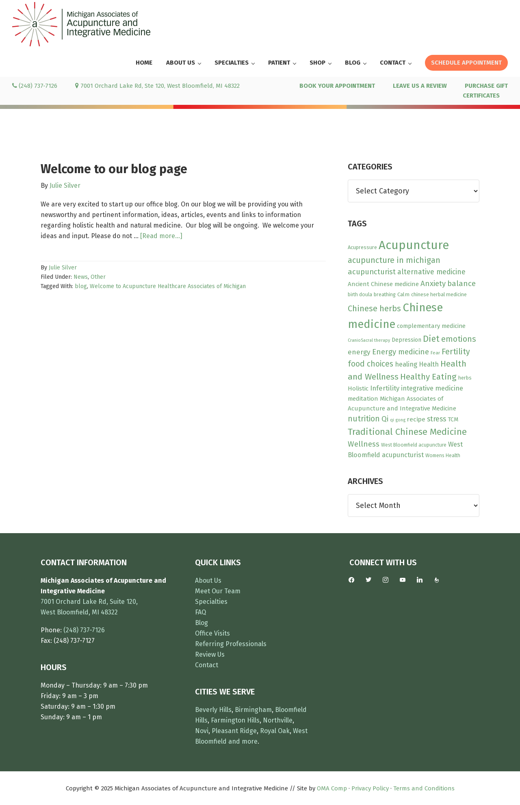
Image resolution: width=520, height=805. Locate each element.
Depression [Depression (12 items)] (406, 339)
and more (243, 741)
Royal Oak (275, 731)
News (81, 276)
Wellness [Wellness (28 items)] (363, 444)
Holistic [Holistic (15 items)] (358, 388)
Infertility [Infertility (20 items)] (384, 388)
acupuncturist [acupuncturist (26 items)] (372, 271)
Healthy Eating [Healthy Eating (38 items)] (428, 377)
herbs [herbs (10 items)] (465, 378)
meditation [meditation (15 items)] (363, 398)
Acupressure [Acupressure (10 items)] (362, 247)
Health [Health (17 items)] (429, 364)
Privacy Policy (370, 788)
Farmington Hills (235, 720)
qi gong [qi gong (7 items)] (397, 420)
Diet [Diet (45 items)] (431, 339)
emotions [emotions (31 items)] (458, 339)
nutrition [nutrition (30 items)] (364, 418)
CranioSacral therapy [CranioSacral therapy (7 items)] (369, 340)
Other (98, 276)
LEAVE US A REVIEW (420, 85)
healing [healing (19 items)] (406, 364)
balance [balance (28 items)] (461, 283)
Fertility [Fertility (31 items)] (456, 351)
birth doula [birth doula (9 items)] (360, 294)
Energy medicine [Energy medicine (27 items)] (400, 351)
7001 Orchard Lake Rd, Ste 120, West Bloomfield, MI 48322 (157, 85)
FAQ (200, 612)
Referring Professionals (230, 644)
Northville (277, 720)
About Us (208, 580)
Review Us (210, 654)
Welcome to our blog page (114, 169)
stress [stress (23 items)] (436, 418)
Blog (201, 623)
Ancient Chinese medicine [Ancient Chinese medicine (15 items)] (383, 284)
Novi (201, 731)
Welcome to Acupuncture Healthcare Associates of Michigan (168, 286)
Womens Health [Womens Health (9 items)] (442, 455)
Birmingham (253, 710)
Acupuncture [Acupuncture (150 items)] (414, 245)
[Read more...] (161, 236)
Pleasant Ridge (234, 731)
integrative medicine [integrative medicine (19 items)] (432, 388)
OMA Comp (332, 788)
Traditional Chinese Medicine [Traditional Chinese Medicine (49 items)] (407, 431)
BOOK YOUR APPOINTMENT (337, 85)
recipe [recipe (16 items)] (416, 419)
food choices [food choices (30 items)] (370, 364)
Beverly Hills (213, 710)
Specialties (211, 601)
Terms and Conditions (424, 788)
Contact (206, 665)
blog (81, 286)
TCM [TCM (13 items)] (453, 419)
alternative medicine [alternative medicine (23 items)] (431, 271)
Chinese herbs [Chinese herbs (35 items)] (374, 308)
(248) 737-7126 (34, 85)
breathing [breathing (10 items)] (385, 294)
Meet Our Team (217, 591)
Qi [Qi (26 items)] (384, 418)
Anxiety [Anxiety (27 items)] (433, 283)
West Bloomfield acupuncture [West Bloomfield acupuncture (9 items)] (413, 445)
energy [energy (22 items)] (359, 352)
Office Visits (212, 633)
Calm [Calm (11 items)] (403, 294)
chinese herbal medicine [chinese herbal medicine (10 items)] (439, 294)
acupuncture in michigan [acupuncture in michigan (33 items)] (394, 260)
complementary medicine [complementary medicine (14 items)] (431, 326)
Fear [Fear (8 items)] (435, 353)
